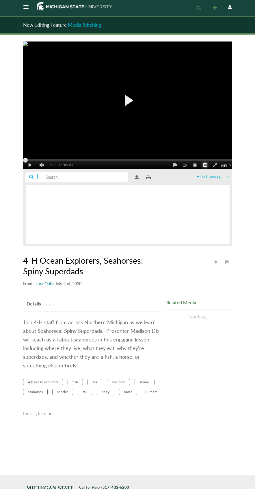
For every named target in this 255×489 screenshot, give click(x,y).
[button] (27, 7)
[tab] (33, 303)
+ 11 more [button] (149, 392)
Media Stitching (84, 25)
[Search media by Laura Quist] (43, 283)
